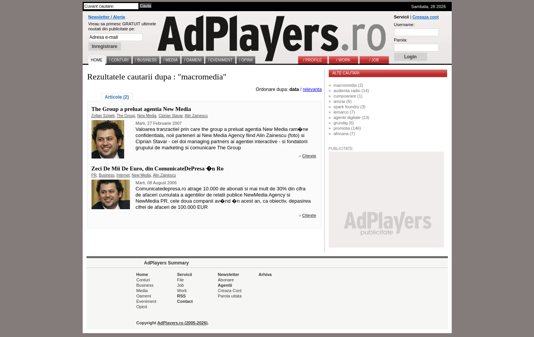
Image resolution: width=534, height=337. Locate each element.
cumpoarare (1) (348, 96)
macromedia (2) (348, 85)
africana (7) (344, 133)
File (180, 280)
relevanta (312, 89)
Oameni (143, 296)
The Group (125, 116)
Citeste (309, 156)
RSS (181, 296)
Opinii (141, 306)
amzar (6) (343, 101)
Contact (185, 301)
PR (94, 175)
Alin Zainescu (196, 116)
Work (182, 290)
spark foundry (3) (350, 106)
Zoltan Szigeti (103, 116)
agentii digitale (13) (351, 117)
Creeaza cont (426, 17)
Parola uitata (230, 296)
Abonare (226, 280)
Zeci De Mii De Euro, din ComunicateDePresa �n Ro (157, 168)
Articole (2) (117, 97)
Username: (404, 24)
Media (142, 290)
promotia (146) (347, 128)
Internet (123, 175)
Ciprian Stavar (170, 116)
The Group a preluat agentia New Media (141, 109)
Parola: (401, 40)
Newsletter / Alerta (106, 17)
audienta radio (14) (351, 90)
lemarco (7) (344, 112)
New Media (146, 116)
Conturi (143, 280)
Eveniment (146, 301)
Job (180, 285)
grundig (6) (344, 123)
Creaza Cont (230, 290)
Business (107, 175)
